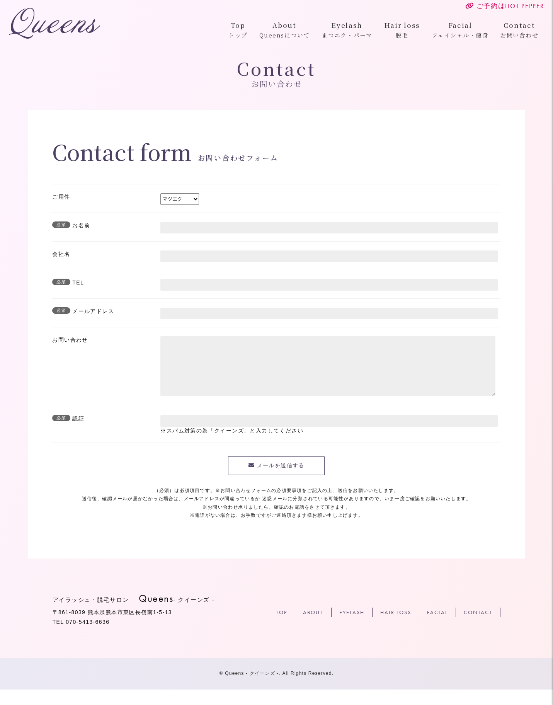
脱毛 (383, 30)
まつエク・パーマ (328, 30)
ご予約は (485, 6)
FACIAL (437, 627)
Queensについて (265, 30)
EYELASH (352, 627)
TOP (281, 627)
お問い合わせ (500, 30)
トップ (219, 30)
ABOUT (313, 627)
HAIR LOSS (395, 627)
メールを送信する (281, 481)
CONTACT (478, 627)
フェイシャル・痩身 (441, 30)
